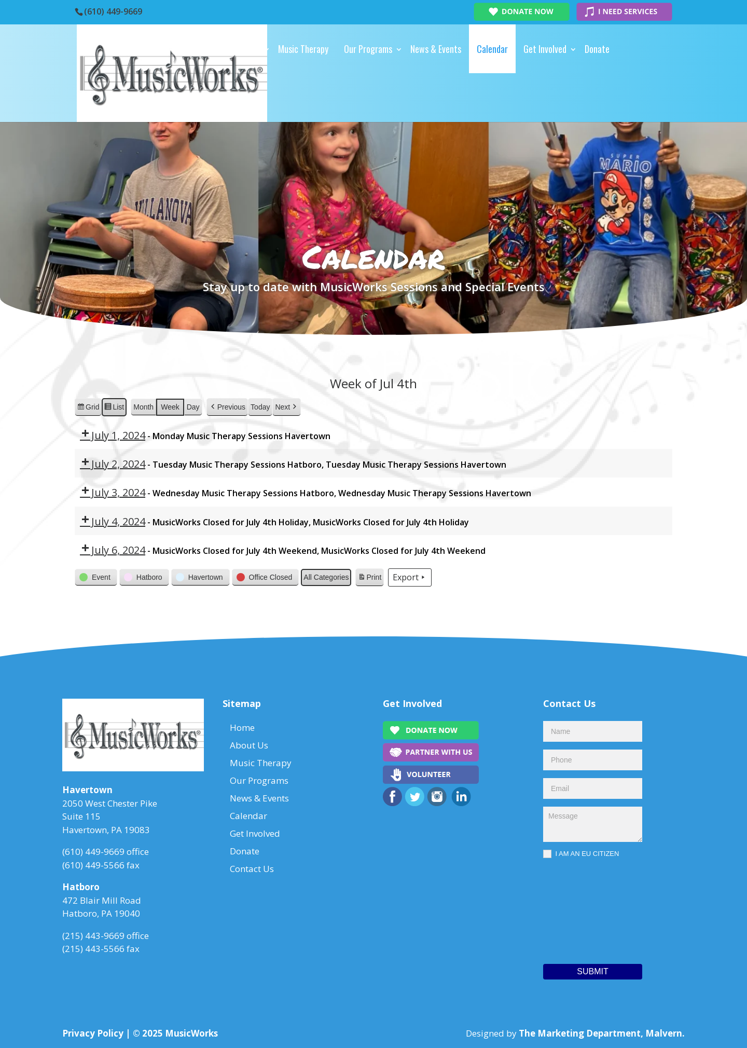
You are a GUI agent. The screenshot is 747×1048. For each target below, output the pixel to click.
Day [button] (193, 406)
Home (203, 49)
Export (410, 577)
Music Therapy (303, 49)
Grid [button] (88, 408)
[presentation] (585, 908)
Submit (592, 971)
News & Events (435, 49)
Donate (597, 49)
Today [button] (260, 406)
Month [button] (143, 406)
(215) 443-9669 (93, 936)
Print (369, 579)
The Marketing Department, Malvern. (602, 1033)
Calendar (492, 49)
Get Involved (544, 49)
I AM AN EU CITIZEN (581, 854)
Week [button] (170, 406)
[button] (227, 407)
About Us (244, 49)
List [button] (114, 408)
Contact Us (213, 97)
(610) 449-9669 (113, 11)
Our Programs (368, 49)
